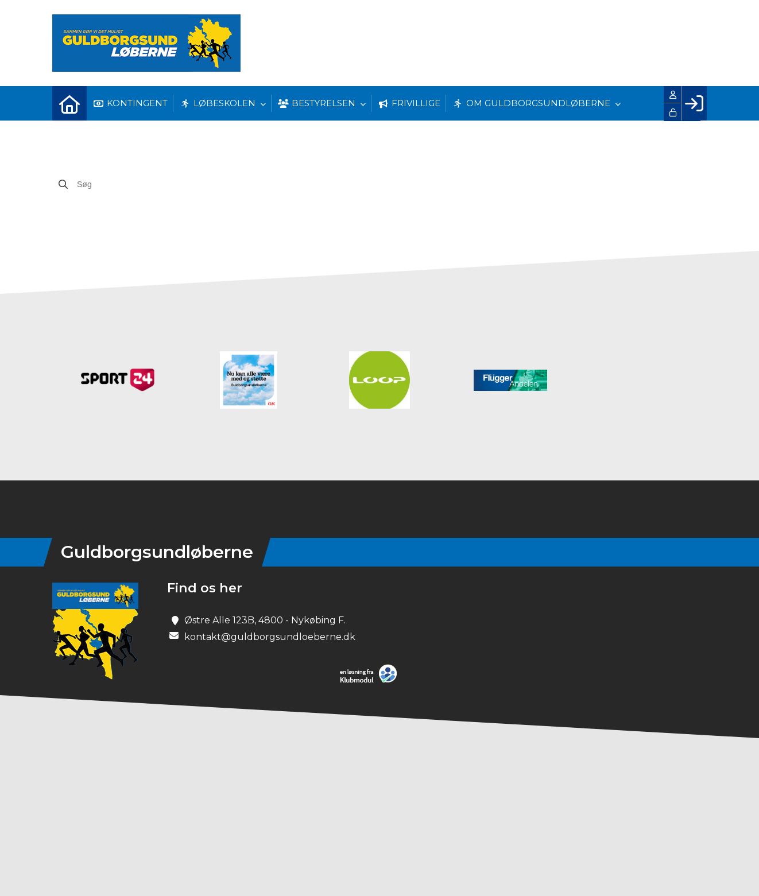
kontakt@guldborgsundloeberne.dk (269, 636)
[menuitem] (69, 103)
